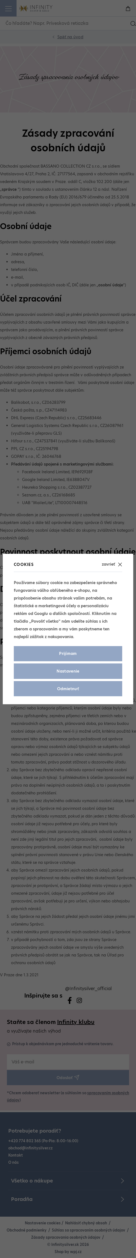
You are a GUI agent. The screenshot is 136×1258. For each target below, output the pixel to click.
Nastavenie (68, 671)
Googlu (41, 613)
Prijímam (68, 653)
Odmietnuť (68, 689)
